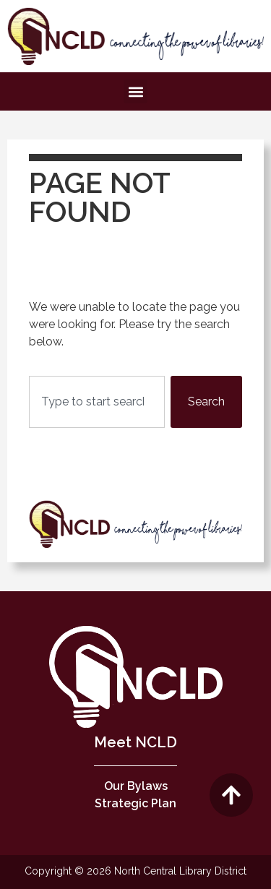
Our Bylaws (136, 786)
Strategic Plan (135, 803)
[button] (135, 91)
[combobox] (97, 402)
